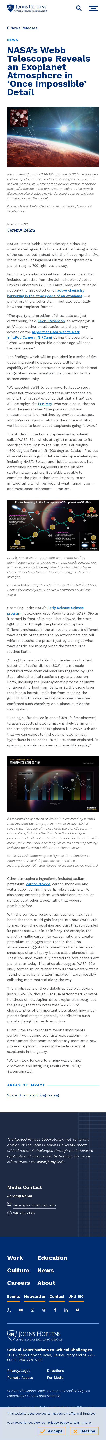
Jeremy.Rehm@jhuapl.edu (34, 1205)
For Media (55, 1378)
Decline (87, 1431)
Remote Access (20, 1378)
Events (13, 1296)
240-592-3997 (24, 1213)
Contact (57, 1296)
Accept (55, 1431)
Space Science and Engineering (33, 1095)
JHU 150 (76, 1296)
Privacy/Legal (18, 1371)
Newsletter (34, 1296)
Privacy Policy (58, 1422)
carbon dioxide (38, 884)
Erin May (45, 404)
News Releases (22, 28)
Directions (55, 1371)
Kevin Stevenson (51, 321)
